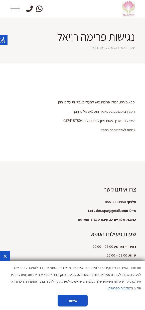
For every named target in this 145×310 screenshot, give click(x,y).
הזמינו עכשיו (72, 303)
